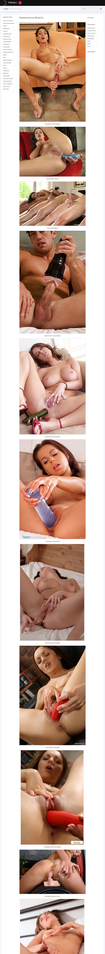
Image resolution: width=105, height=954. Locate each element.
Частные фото (6, 47)
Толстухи (5, 31)
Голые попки (6, 44)
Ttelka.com (12, 3)
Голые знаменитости (8, 52)
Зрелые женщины (7, 60)
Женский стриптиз (7, 49)
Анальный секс (91, 28)
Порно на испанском (8, 20)
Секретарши (6, 70)
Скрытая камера (7, 62)
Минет (89, 43)
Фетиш (89, 46)
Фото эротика (6, 36)
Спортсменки (6, 76)
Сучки (4, 57)
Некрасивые (6, 28)
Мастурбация (90, 38)
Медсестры (6, 73)
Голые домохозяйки (8, 78)
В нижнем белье (7, 41)
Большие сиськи (7, 39)
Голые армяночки (7, 81)
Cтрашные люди (7, 33)
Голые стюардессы (7, 83)
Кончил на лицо (91, 33)
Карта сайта (6, 89)
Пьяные (5, 68)
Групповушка (90, 36)
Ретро (88, 41)
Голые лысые (6, 86)
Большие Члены (91, 30)
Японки (5, 54)
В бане (4, 65)
